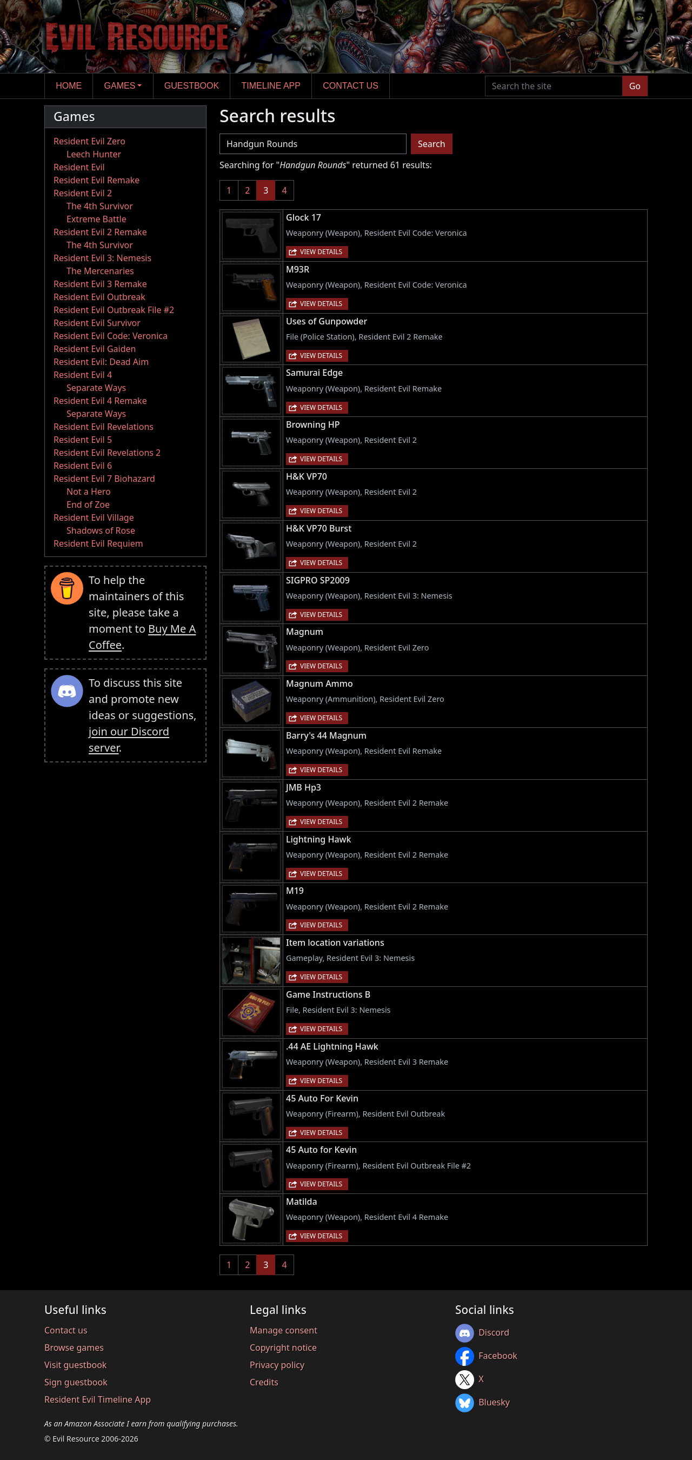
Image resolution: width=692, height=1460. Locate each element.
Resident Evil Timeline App (97, 1399)
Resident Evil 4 (83, 375)
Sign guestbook (76, 1382)
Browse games (74, 1347)
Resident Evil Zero (89, 141)
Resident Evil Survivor (97, 323)
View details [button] (321, 251)
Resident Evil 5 (83, 440)
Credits (264, 1382)
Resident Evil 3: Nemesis (102, 258)
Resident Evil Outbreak (99, 297)
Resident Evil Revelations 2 (107, 453)
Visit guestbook (75, 1365)
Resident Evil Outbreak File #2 (114, 310)
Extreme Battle (96, 219)
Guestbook (191, 85)
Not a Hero (88, 491)
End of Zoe (88, 504)
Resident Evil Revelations (104, 427)
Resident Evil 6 (83, 466)
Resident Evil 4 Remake (100, 401)
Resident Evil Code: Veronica (111, 336)
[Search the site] (554, 86)
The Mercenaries (100, 271)
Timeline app (271, 85)
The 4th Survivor (99, 206)
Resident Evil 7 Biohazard (104, 479)
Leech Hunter (93, 154)
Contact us (350, 85)
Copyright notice (283, 1347)
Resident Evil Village (94, 517)
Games (120, 85)
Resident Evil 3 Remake (100, 284)
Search (431, 144)
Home (69, 85)
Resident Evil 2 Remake (100, 232)
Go (635, 86)
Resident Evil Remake (96, 180)
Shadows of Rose (100, 530)
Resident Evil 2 (83, 193)
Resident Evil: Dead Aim (101, 362)
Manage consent (283, 1330)
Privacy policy (277, 1365)
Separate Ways (96, 388)
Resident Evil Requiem (98, 543)
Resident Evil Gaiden (95, 349)
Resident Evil (79, 167)
